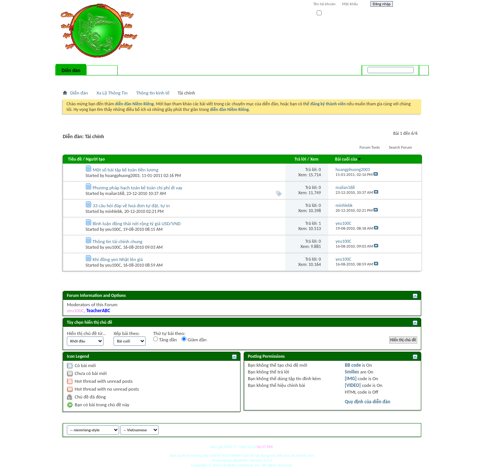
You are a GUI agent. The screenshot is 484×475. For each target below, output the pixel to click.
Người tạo (95, 159)
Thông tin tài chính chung (117, 241)
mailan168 (114, 193)
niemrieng (379, 429)
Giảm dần (194, 339)
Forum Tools (370, 147)
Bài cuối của (348, 159)
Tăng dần (165, 339)
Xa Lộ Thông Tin (111, 93)
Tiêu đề (75, 159)
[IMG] (351, 378)
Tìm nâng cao (408, 80)
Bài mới (71, 80)
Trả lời (300, 159)
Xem (314, 159)
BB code (353, 365)
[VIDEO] (353, 385)
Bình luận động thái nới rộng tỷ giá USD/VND (137, 223)
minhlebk (113, 211)
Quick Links (160, 80)
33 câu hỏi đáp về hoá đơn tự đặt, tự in (131, 205)
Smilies (352, 372)
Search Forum (400, 147)
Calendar (102, 80)
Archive (400, 429)
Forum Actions (128, 80)
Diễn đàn (71, 70)
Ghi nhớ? (327, 13)
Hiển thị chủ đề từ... (86, 333)
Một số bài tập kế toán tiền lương (125, 170)
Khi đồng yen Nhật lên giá (118, 259)
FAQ (86, 80)
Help (409, 4)
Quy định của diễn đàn (367, 401)
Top (413, 429)
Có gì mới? (102, 70)
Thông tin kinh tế (153, 93)
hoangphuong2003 (122, 175)
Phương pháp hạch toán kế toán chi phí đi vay (137, 187)
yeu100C (113, 229)
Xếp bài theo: (127, 333)
